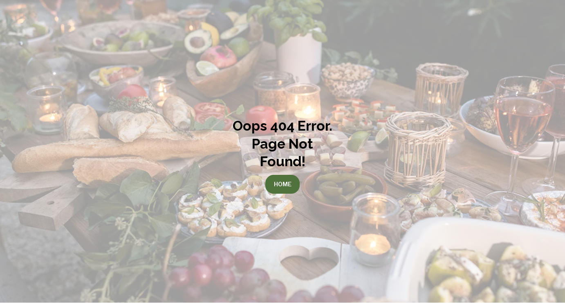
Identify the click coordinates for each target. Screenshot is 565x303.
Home (282, 184)
